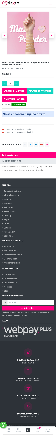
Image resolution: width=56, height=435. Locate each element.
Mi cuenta (9, 246)
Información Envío (13, 254)
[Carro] (37, 429)
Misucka (8, 199)
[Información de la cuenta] (47, 429)
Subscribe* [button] (27, 308)
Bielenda (8, 236)
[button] (4, 35)
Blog (6, 291)
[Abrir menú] (28, 430)
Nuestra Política (12, 263)
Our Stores (9, 274)
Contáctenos (10, 278)
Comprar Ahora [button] (14, 98)
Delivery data (10, 259)
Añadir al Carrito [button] (14, 90)
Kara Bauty (9, 232)
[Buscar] (18, 429)
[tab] (28, 155)
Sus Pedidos (10, 250)
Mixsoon (8, 203)
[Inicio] (9, 429)
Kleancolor (9, 211)
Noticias (8, 287)
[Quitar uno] (4, 83)
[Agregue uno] (16, 83)
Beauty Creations (12, 191)
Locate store (10, 283)
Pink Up (7, 215)
